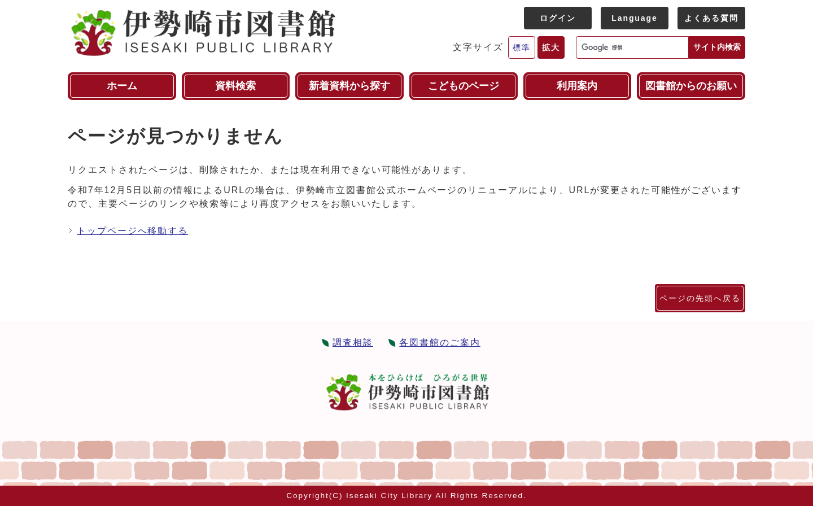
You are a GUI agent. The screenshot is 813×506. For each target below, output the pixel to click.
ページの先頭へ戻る (699, 298)
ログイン (558, 18)
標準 (522, 47)
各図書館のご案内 (439, 342)
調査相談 (353, 342)
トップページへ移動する (132, 230)
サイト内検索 (717, 46)
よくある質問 (711, 18)
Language (634, 18)
